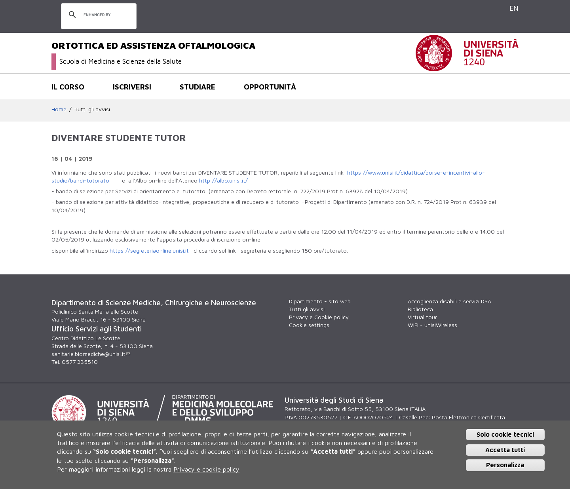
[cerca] (98, 15)
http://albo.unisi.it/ (223, 180)
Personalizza (505, 464)
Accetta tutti (505, 449)
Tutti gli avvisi (92, 109)
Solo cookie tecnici (505, 434)
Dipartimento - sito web (320, 301)
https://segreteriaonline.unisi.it (149, 250)
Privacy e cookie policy (206, 469)
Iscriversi (132, 86)
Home (58, 109)
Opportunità (270, 86)
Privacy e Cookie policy (319, 317)
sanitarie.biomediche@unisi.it (90, 353)
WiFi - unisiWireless (432, 325)
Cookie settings (309, 325)
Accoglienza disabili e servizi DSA (449, 301)
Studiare (197, 86)
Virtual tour (422, 317)
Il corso (67, 86)
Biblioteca (420, 309)
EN (514, 8)
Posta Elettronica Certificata (468, 417)
